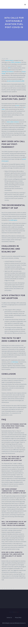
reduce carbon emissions (12, 122)
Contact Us (9, 617)
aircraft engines (13, 220)
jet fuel (17, 105)
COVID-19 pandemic (16, 62)
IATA (9, 68)
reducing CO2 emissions (8, 71)
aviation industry (9, 60)
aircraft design (14, 362)
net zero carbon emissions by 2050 (15, 81)
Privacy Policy (18, 617)
